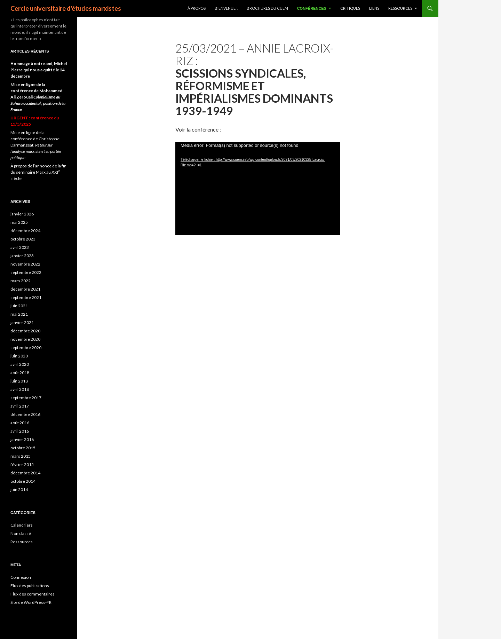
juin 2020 (19, 355)
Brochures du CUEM (267, 8)
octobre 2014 (22, 481)
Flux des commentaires (32, 594)
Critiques (350, 8)
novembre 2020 (25, 339)
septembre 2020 (25, 347)
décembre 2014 (25, 472)
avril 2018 (19, 389)
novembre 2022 (25, 264)
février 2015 (22, 464)
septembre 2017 (25, 397)
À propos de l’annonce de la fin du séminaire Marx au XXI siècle (38, 172)
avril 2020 (19, 364)
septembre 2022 (25, 272)
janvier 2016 (22, 439)
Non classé (20, 533)
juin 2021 (19, 305)
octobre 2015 (22, 447)
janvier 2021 (22, 322)
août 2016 (19, 422)
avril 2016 (19, 431)
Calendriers (21, 525)
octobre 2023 (22, 239)
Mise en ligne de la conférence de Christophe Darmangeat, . (35, 145)
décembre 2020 (25, 330)
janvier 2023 (22, 255)
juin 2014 (19, 489)
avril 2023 (19, 247)
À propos (197, 8)
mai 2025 (19, 222)
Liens (374, 8)
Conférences (311, 8)
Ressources (400, 8)
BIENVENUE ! (226, 8)
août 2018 (19, 372)
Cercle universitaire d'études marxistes (65, 8)
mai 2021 (19, 314)
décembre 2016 (25, 414)
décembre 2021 (25, 289)
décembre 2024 (25, 230)
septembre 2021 (25, 297)
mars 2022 (20, 280)
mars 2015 (20, 456)
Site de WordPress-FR (30, 602)
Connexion (20, 577)
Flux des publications (29, 585)
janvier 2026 (22, 213)
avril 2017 (19, 406)
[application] (257, 188)
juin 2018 (19, 381)
